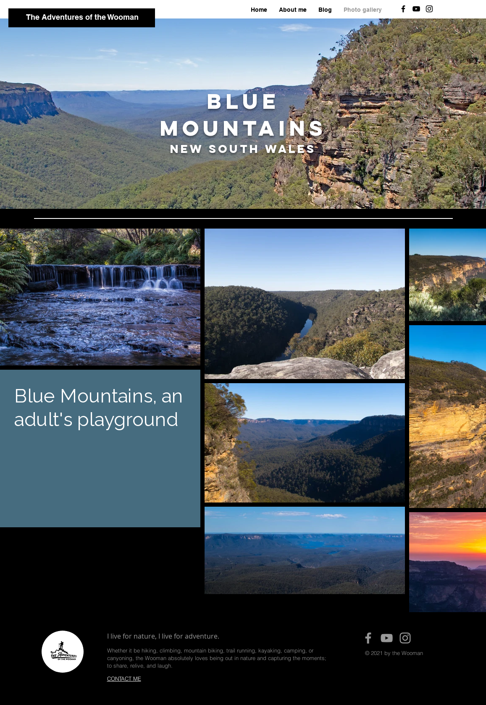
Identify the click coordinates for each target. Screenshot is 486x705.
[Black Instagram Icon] (429, 8)
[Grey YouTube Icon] (386, 638)
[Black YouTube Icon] (416, 8)
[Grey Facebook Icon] (368, 638)
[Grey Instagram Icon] (405, 638)
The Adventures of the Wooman (82, 17)
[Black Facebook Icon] (403, 8)
